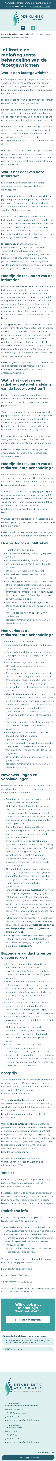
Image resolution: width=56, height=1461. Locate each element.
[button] (23, 28)
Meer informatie (41, 6)
